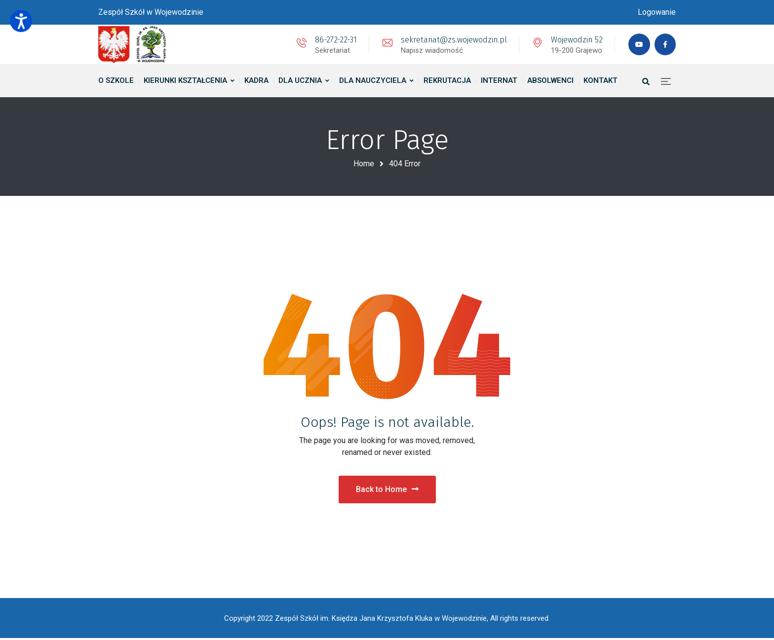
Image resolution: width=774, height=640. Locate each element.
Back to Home (387, 490)
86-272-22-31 (334, 39)
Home (363, 163)
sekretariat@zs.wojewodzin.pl (452, 39)
